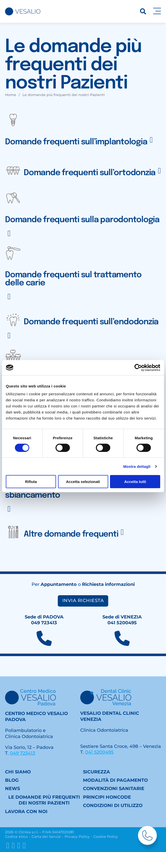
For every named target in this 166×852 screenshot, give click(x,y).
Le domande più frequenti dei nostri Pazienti (44, 800)
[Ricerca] (143, 11)
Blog (12, 780)
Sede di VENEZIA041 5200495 (122, 620)
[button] (83, 131)
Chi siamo (18, 772)
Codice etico (16, 836)
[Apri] (157, 11)
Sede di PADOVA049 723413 (44, 620)
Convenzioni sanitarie (113, 788)
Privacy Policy (77, 836)
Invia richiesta (83, 600)
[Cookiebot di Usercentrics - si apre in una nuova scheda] (138, 367)
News (12, 788)
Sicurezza (96, 772)
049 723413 (22, 753)
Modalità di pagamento (115, 780)
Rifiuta (31, 481)
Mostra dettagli (136, 466)
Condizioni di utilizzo (113, 805)
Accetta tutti (135, 481)
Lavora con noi (26, 811)
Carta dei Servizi (46, 836)
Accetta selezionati (83, 481)
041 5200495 (99, 752)
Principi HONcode (107, 797)
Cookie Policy (105, 836)
